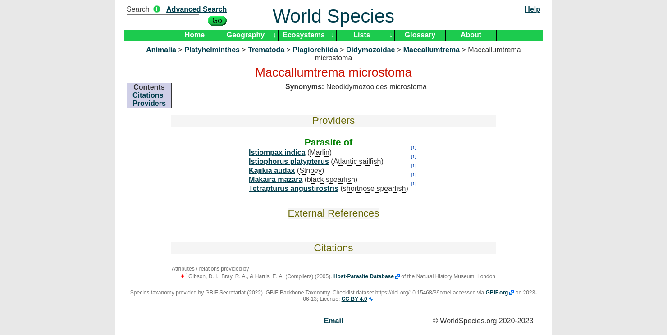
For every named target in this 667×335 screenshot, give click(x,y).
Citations (147, 95)
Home (195, 35)
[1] (413, 147)
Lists (361, 35)
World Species (333, 16)
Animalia (161, 50)
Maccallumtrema (431, 50)
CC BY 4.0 (354, 299)
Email (333, 321)
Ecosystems (303, 35)
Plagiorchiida (315, 50)
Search (138, 9)
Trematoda (266, 50)
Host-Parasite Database (364, 276)
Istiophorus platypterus (289, 161)
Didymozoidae (370, 50)
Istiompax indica (277, 152)
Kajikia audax (272, 170)
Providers (149, 103)
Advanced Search (196, 9)
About (471, 35)
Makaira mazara (275, 179)
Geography (246, 35)
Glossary (420, 35)
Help (532, 9)
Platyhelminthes (212, 50)
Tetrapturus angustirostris (293, 188)
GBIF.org (496, 293)
